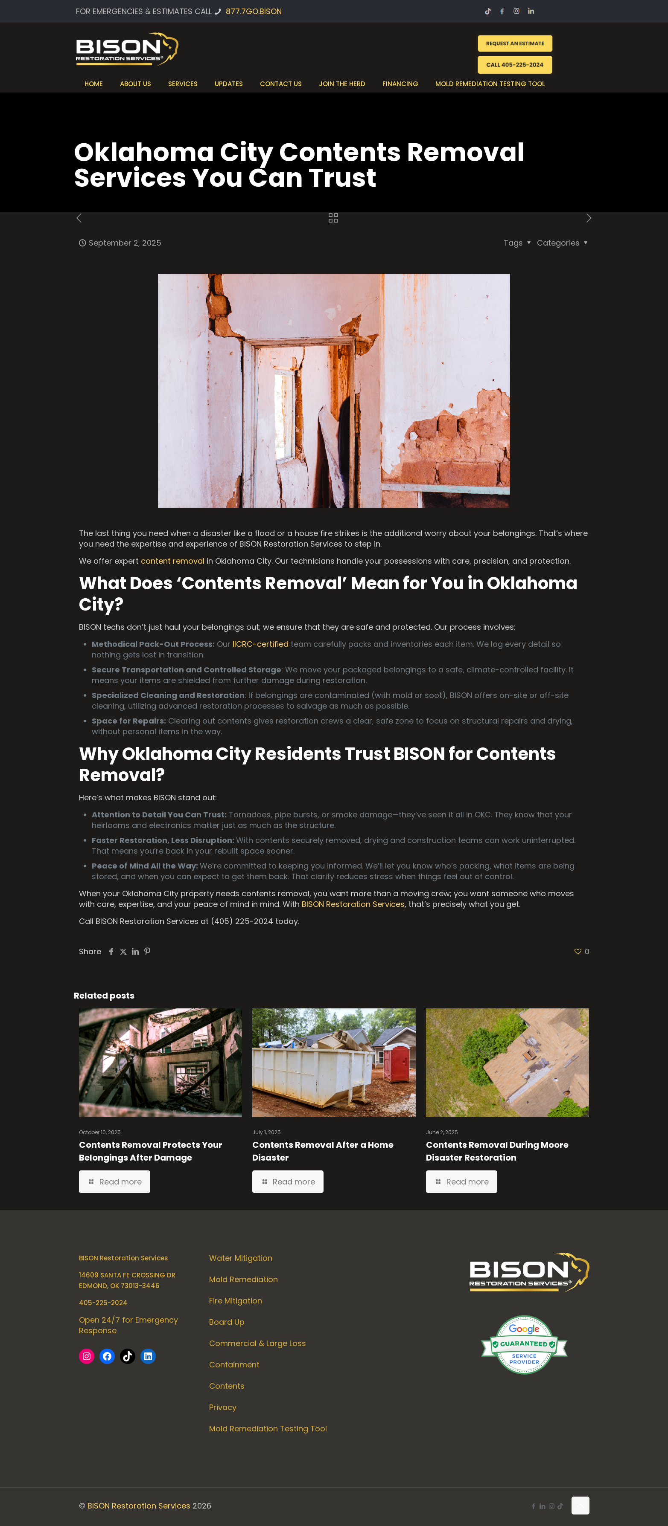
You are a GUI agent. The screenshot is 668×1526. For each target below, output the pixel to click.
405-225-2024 (103, 1302)
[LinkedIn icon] (543, 1506)
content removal (172, 561)
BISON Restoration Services (353, 904)
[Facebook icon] (534, 1506)
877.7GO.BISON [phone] (254, 11)
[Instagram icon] (551, 1506)
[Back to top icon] (580, 1505)
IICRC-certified (261, 644)
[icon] (560, 1506)
